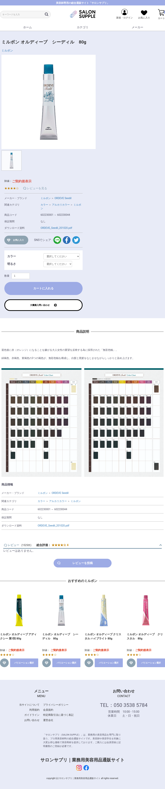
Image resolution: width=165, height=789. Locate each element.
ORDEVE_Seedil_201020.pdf (56, 227)
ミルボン (7, 50)
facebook (67, 240)
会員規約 (48, 709)
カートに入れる (43, 288)
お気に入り (18, 240)
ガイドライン (31, 714)
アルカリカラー (61, 204)
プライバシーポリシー (55, 704)
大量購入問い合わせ (40, 305)
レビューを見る (37, 188)
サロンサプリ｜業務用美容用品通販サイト (82, 760)
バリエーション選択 (24, 663)
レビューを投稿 (82, 563)
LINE (57, 240)
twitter (76, 240)
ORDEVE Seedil (63, 198)
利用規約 (34, 709)
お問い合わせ (31, 720)
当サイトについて (29, 704)
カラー (44, 204)
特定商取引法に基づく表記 (58, 714)
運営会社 (48, 720)
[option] (48, 102)
